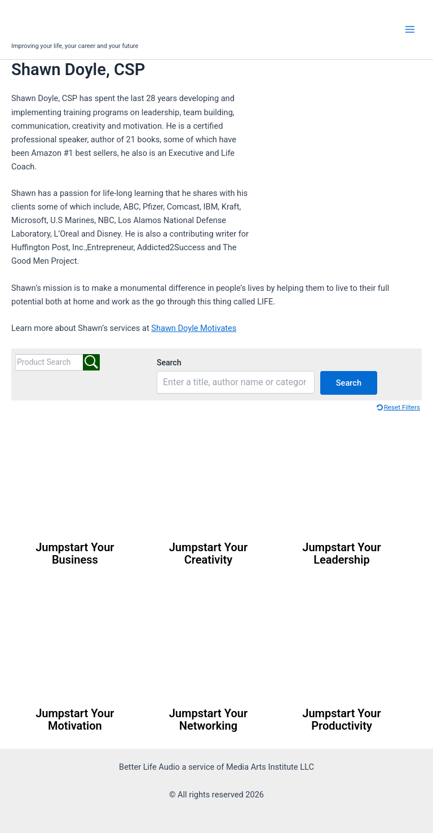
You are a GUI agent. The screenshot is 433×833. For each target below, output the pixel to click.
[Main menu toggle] (410, 29)
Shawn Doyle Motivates (193, 328)
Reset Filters (402, 407)
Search (169, 362)
